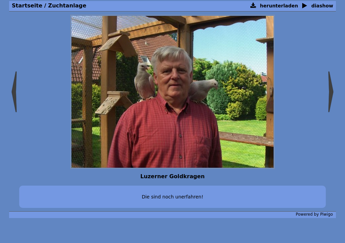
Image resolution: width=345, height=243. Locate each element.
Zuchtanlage (67, 5)
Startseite (27, 5)
